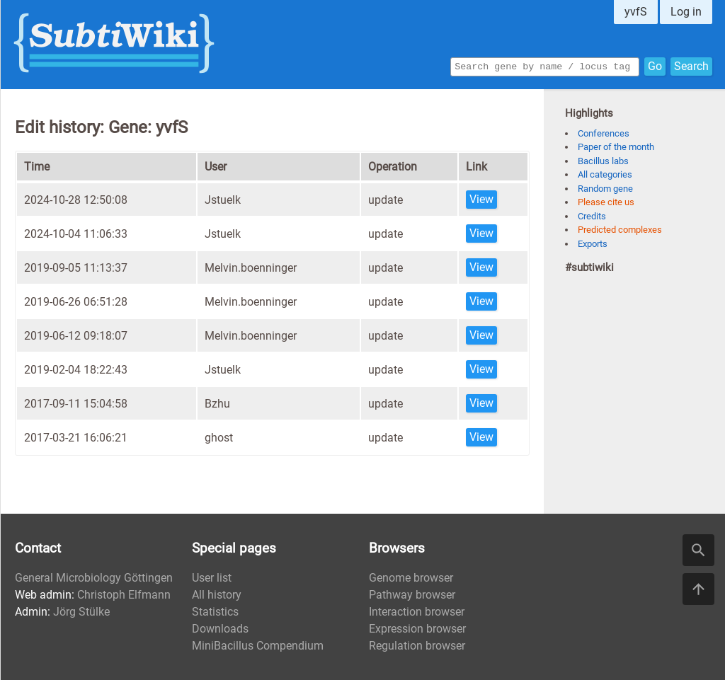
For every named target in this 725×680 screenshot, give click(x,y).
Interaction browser (416, 611)
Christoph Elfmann (124, 594)
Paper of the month (616, 147)
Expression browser (417, 628)
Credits (592, 216)
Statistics (215, 611)
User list (212, 577)
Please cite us (606, 202)
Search (691, 65)
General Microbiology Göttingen (94, 577)
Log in (686, 11)
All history (216, 594)
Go (655, 65)
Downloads (220, 628)
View (481, 199)
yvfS (635, 11)
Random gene (605, 188)
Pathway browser (412, 594)
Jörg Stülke (81, 611)
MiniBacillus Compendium (258, 645)
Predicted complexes (620, 229)
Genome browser (411, 577)
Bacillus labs (603, 161)
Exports (592, 243)
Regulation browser (417, 645)
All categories (605, 174)
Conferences (603, 133)
